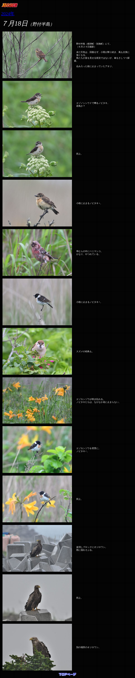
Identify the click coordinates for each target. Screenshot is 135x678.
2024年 (7, 13)
